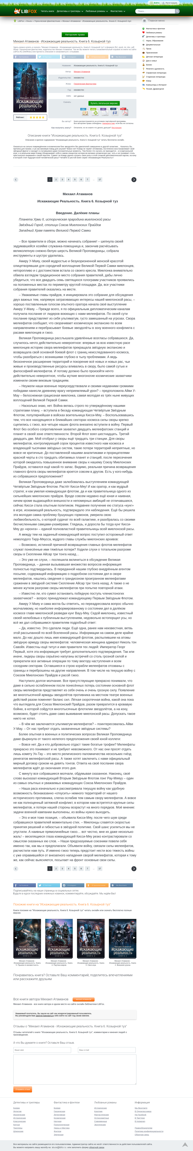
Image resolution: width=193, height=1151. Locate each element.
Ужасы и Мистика (61, 1128)
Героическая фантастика (85, 84)
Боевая (57, 1108)
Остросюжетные (101, 1118)
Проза (148, 49)
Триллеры (17, 1128)
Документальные (153, 45)
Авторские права (75, 34)
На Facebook (24, 57)
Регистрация (171, 3)
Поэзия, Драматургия (155, 89)
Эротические (100, 1124)
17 (100, 180)
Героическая (59, 1111)
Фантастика (116, 11)
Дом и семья (151, 61)
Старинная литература (155, 77)
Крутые (16, 1124)
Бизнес (149, 65)
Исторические (19, 1118)
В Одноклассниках (100, 57)
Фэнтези (57, 1131)
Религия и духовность (155, 69)
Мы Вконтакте (123, 57)
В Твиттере (48, 57)
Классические (19, 1121)
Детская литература (154, 57)
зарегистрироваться (45, 1016)
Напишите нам (108, 123)
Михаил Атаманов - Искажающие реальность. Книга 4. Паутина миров (58, 963)
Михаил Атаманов (82, 72)
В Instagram (73, 57)
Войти (156, 3)
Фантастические (101, 1114)
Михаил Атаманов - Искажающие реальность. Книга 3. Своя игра (90, 963)
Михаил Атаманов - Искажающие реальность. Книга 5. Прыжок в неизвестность (27, 963)
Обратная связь (142, 1134)
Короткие (98, 1111)
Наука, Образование (154, 41)
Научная (57, 1121)
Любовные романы (95, 11)
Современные (100, 1121)
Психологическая (61, 1124)
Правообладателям (143, 1128)
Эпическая (58, 1134)
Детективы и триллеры (68, 11)
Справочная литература (156, 73)
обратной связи (96, 1147)
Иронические (19, 1114)
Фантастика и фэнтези (155, 29)
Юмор (148, 81)
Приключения (152, 53)
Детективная (59, 1114)
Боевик (16, 1108)
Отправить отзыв (23, 1090)
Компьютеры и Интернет (156, 85)
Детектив (17, 1111)
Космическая (59, 1118)
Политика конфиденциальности (149, 1131)
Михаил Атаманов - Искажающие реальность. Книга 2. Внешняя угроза (122, 963)
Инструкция (116, 128)
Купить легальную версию (104, 103)
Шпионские (18, 1131)
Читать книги (47, 11)
